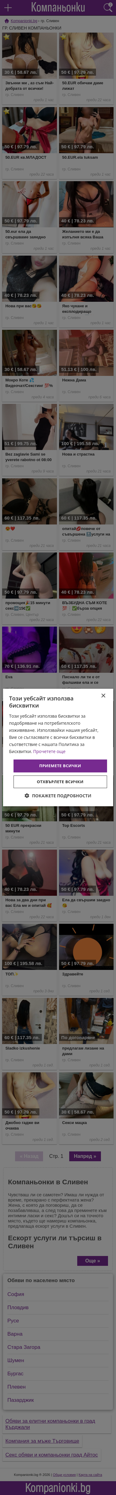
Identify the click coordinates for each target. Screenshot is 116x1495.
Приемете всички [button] (60, 765)
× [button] (103, 696)
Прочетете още (49, 751)
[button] (58, 796)
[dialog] (58, 747)
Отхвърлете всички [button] (60, 781)
